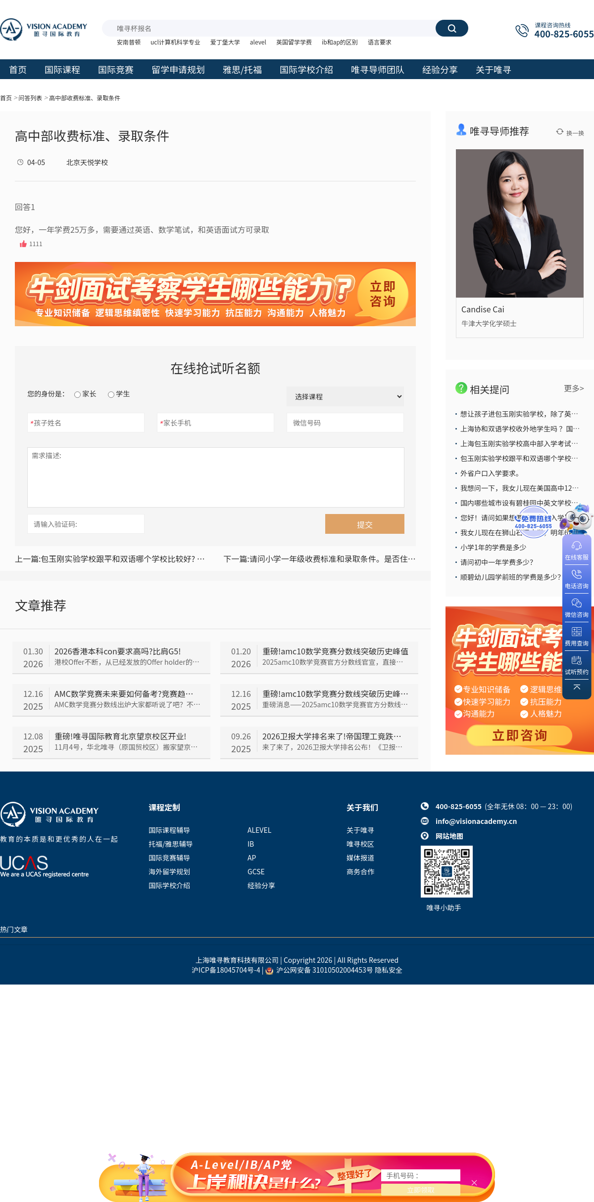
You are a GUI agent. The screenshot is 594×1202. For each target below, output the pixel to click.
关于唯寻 (360, 830)
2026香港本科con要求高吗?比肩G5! (117, 651)
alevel (258, 42)
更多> (574, 388)
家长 (85, 393)
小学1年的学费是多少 (493, 547)
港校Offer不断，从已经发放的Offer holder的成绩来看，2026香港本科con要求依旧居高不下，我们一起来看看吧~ (127, 662)
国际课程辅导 (169, 830)
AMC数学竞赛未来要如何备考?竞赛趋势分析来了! (127, 693)
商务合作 (360, 871)
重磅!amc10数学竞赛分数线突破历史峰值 (335, 651)
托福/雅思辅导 (170, 844)
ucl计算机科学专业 (175, 42)
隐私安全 (388, 970)
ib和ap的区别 (340, 42)
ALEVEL (259, 830)
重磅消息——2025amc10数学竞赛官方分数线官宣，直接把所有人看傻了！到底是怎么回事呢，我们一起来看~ (335, 704)
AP (252, 857)
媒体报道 (360, 857)
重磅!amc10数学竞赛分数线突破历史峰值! (335, 693)
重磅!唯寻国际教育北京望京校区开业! (120, 736)
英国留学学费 (294, 42)
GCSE (256, 871)
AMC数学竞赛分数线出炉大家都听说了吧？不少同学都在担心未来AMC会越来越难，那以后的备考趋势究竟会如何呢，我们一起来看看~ (127, 704)
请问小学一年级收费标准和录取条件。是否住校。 (319, 558)
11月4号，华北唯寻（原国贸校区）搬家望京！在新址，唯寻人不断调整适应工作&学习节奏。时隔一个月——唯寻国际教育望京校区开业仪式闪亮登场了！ (127, 747)
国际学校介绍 (169, 885)
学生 (119, 393)
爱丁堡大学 (225, 42)
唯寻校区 (360, 844)
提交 (365, 524)
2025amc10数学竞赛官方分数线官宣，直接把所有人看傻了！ (335, 662)
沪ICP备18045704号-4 (226, 970)
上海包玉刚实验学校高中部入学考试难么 (522, 443)
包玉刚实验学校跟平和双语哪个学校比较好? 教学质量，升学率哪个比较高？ (111, 558)
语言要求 (380, 42)
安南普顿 (129, 42)
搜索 (452, 28)
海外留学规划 (169, 871)
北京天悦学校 (87, 162)
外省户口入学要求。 (491, 473)
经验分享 (261, 885)
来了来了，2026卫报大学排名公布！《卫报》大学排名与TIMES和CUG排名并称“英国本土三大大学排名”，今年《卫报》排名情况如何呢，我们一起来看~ (335, 747)
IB (251, 844)
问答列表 (30, 97)
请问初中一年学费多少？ (498, 562)
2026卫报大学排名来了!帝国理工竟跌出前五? (335, 736)
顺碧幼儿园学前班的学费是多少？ (512, 577)
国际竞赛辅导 (169, 857)
